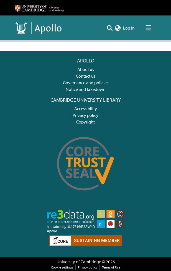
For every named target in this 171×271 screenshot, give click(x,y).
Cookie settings (62, 267)
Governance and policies (85, 82)
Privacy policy (85, 115)
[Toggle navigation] (148, 28)
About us (85, 69)
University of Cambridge (79, 261)
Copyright (85, 122)
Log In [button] (129, 28)
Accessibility (85, 108)
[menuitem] (117, 28)
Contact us (85, 76)
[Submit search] (109, 28)
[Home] (39, 7)
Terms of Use (111, 267)
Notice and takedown (86, 89)
